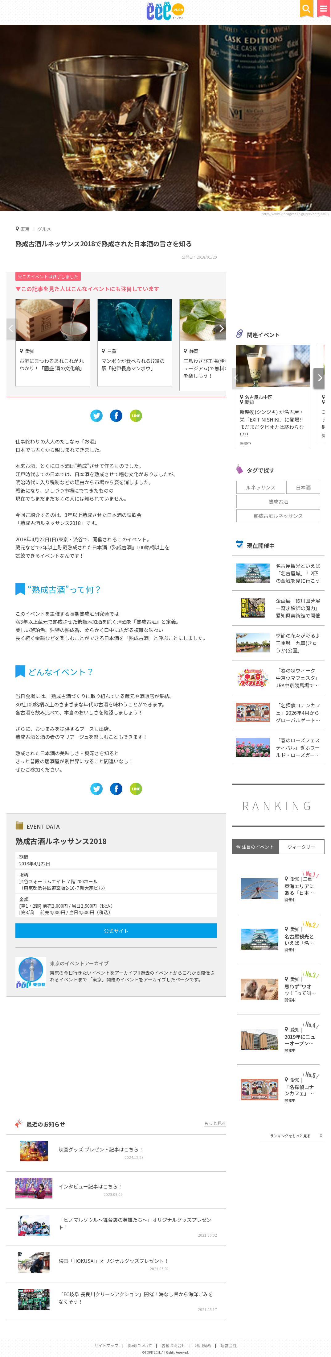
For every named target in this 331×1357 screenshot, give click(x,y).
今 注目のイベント (255, 846)
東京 (25, 228)
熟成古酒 (278, 501)
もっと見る (215, 1123)
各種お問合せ (173, 1345)
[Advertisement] (116, 1058)
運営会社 (229, 1345)
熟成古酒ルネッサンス (278, 515)
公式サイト (116, 930)
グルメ (44, 229)
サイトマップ (106, 1345)
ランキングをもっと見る (290, 1135)
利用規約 (203, 1345)
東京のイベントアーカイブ (79, 963)
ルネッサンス (261, 487)
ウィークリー (301, 846)
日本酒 (303, 487)
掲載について (140, 1345)
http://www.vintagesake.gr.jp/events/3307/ (295, 213)
